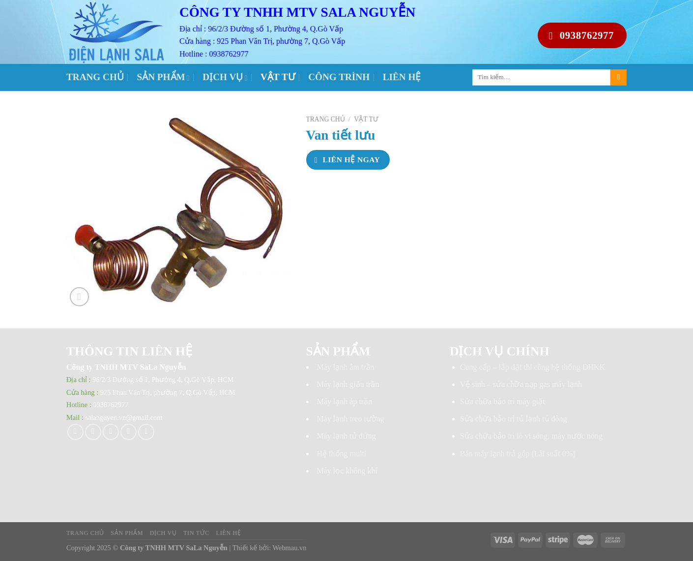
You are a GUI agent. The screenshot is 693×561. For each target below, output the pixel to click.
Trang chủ (95, 77)
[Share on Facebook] (75, 432)
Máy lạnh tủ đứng (346, 436)
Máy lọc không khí (347, 471)
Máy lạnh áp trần (345, 401)
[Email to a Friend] (111, 432)
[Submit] (618, 77)
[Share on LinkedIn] (146, 432)
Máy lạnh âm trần (346, 367)
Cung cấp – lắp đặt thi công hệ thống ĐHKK (532, 367)
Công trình (339, 77)
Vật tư (277, 77)
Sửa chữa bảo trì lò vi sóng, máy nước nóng (531, 436)
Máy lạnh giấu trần (348, 384)
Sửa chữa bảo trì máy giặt (502, 401)
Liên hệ (402, 77)
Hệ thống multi (342, 453)
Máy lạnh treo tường (350, 418)
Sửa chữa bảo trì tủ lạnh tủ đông (513, 418)
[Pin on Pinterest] (128, 432)
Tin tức (196, 533)
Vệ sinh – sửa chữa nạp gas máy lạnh (521, 384)
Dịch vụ (224, 77)
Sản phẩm (163, 77)
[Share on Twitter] (93, 432)
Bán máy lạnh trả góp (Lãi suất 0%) (518, 453)
